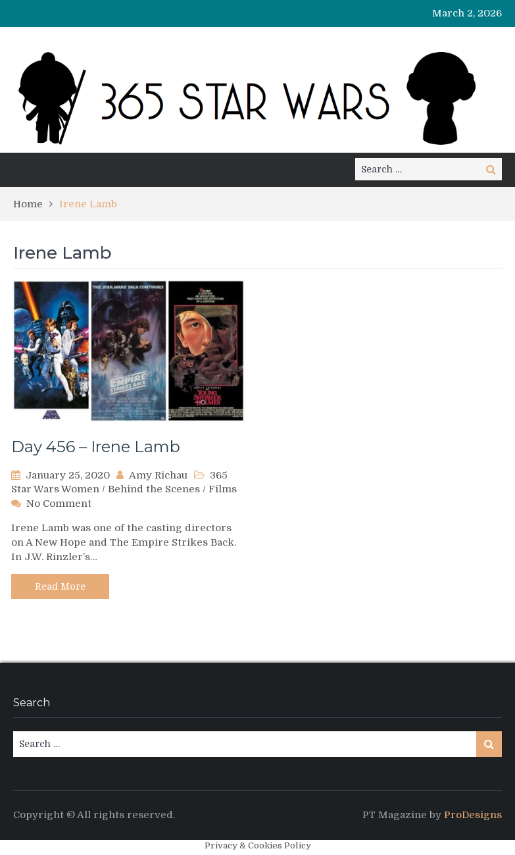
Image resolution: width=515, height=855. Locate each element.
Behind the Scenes (154, 489)
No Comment (58, 503)
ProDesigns (473, 815)
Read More (60, 586)
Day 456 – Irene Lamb (95, 446)
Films (222, 489)
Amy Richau (158, 475)
